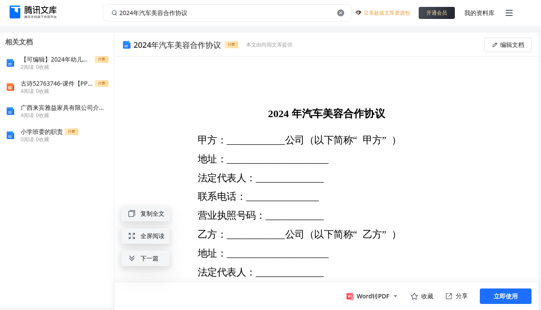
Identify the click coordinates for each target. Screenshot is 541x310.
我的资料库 (479, 13)
